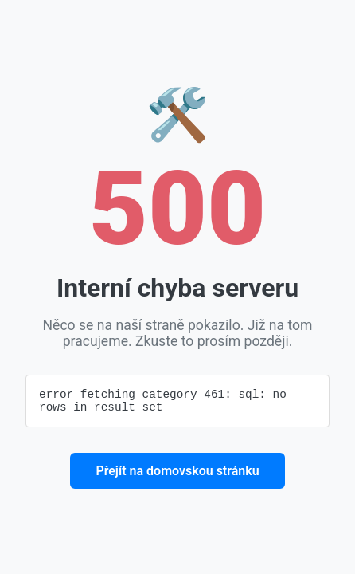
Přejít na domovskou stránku (177, 473)
